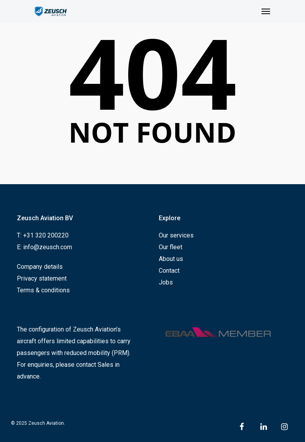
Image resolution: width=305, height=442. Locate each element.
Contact (169, 270)
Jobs (166, 282)
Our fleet (170, 247)
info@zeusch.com (47, 247)
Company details (40, 266)
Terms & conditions (43, 290)
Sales (105, 364)
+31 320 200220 (46, 235)
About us (171, 259)
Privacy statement (42, 278)
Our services (176, 235)
